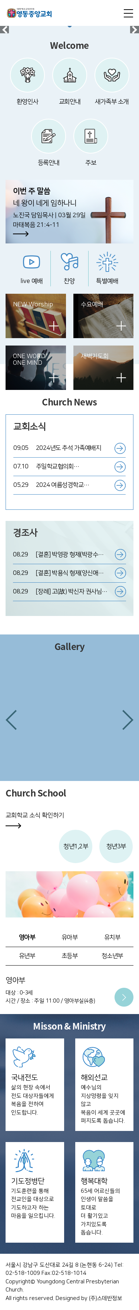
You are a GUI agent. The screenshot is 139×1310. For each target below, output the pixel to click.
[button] (11, 720)
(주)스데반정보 (105, 1298)
